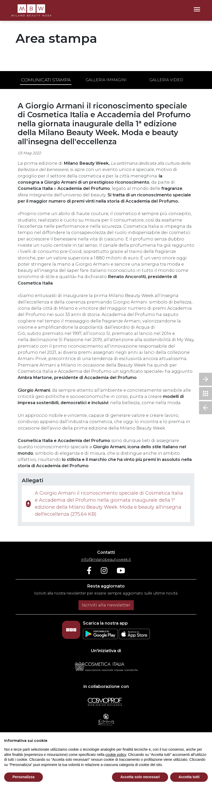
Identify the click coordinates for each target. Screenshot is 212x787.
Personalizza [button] (23, 777)
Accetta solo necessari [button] (140, 777)
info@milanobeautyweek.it (106, 559)
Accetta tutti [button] (189, 777)
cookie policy (115, 755)
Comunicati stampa (46, 79)
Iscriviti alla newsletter (106, 605)
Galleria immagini (106, 80)
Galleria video (166, 80)
